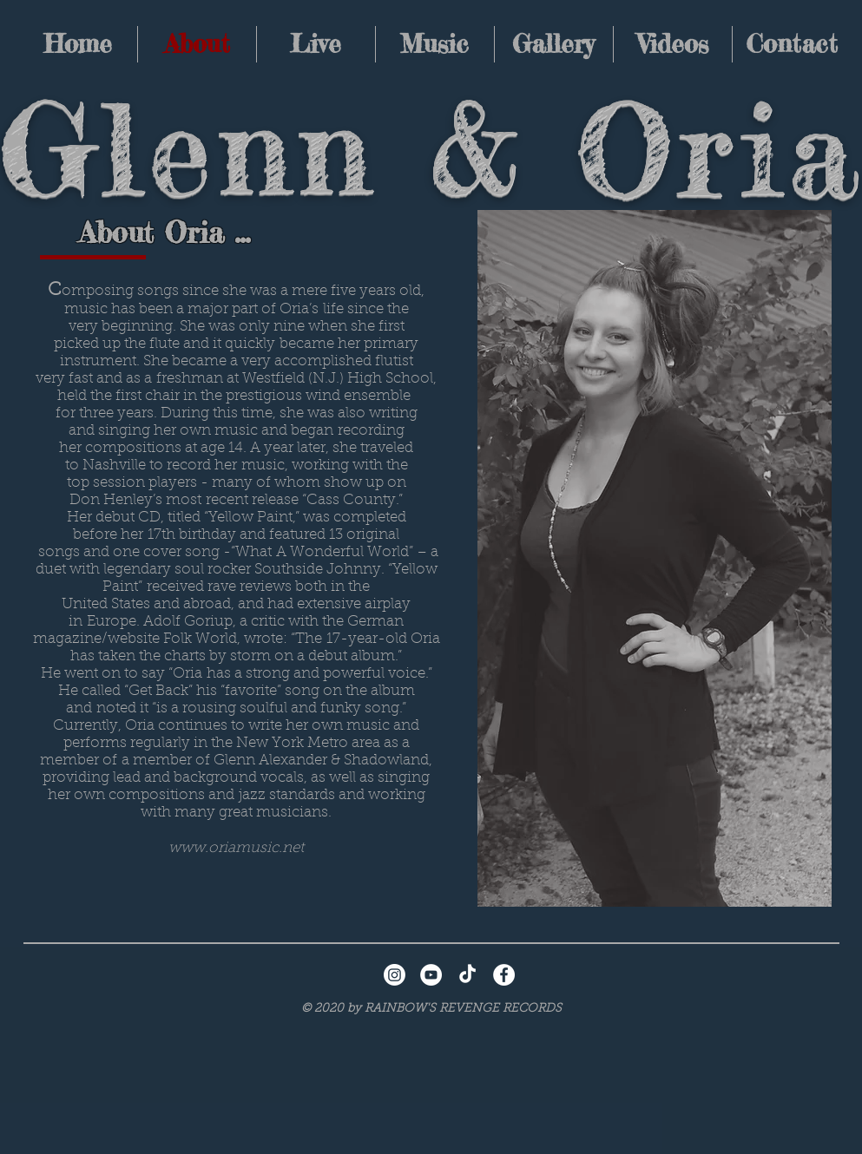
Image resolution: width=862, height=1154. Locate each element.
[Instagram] (394, 975)
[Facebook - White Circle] (504, 975)
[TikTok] (467, 975)
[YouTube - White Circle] (431, 975)
